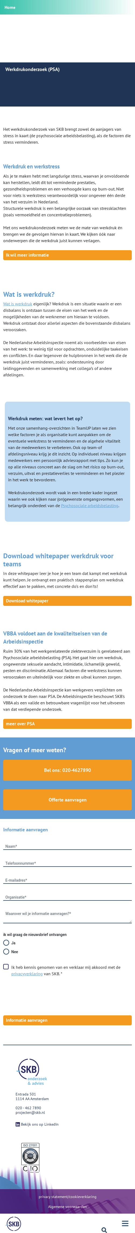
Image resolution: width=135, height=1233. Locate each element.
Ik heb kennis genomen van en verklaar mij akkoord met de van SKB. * (65, 970)
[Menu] (13, 1224)
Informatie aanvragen (26, 1020)
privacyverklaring (27, 973)
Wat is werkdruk (17, 303)
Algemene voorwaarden (67, 1206)
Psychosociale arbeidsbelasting (89, 505)
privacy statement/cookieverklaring (68, 1196)
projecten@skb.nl (30, 1112)
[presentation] (44, 996)
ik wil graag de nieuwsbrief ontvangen (35, 934)
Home (10, 7)
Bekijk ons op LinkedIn (37, 1124)
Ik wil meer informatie (27, 255)
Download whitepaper (27, 601)
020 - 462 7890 (28, 1107)
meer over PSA (20, 724)
